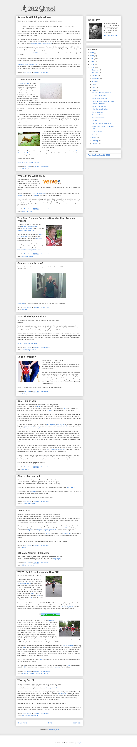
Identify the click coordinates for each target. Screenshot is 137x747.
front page (57, 667)
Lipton (30, 530)
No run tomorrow (26, 356)
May (93, 90)
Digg (63, 449)
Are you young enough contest (46, 530)
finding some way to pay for (32, 428)
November (95, 73)
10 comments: (45, 347)
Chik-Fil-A (52, 620)
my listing (35, 195)
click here (73, 459)
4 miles (24, 350)
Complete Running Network (29, 226)
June (94, 87)
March (94, 138)
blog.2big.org (57, 559)
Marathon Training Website (25, 230)
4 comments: (45, 501)
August (94, 81)
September (96, 79)
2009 (92, 64)
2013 (92, 53)
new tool (42, 457)
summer (24, 309)
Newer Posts (22, 723)
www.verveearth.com (39, 193)
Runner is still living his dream (34, 17)
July (93, 84)
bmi (28, 565)
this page (39, 238)
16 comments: (45, 713)
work (34, 503)
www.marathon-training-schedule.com (29, 250)
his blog (48, 533)
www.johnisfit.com (64, 528)
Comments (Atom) (53, 729)
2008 (92, 67)
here (38, 406)
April (94, 135)
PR (30, 673)
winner (49, 410)
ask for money (29, 426)
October (95, 76)
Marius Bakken (27, 228)
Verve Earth (29, 211)
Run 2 (73, 487)
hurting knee (26, 394)
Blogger (79, 743)
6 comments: (45, 307)
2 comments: (45, 392)
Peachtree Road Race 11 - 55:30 (99, 155)
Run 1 (69, 487)
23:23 (24, 673)
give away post (66, 533)
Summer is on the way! (30, 263)
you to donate (51, 424)
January (95, 143)
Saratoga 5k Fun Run (24, 583)
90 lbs (24, 565)
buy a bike (25, 469)
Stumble (58, 449)
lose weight (62, 694)
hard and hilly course (67, 607)
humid (30, 169)
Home (50, 723)
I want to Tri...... (25, 510)
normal (32, 565)
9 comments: (45, 166)
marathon (25, 256)
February (95, 141)
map (23, 211)
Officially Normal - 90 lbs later (33, 553)
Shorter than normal (28, 476)
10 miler (33, 491)
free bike (25, 548)
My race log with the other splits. (27, 343)
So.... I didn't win (26, 401)
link (41, 659)
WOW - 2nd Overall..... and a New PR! (38, 572)
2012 (92, 56)
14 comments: (45, 671)
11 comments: (45, 254)
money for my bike (62, 426)
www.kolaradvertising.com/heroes (41, 43)
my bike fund (61, 424)
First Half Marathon (68, 646)
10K (24, 647)
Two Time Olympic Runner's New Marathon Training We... (103, 102)
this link (19, 195)
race (32, 673)
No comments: (45, 209)
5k (27, 673)
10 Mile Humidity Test (29, 79)
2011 (92, 59)
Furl (47, 449)
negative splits (31, 350)
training (31, 256)
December (95, 70)
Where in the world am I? (31, 176)
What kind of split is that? (31, 316)
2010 (92, 61)
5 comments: (45, 72)
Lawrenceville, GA (23, 83)
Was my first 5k (26, 680)
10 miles (24, 169)
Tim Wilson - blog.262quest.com (27, 64)
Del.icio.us (52, 449)
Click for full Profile (110, 35)
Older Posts (77, 723)
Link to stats (21, 303)
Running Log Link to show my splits (28, 162)
